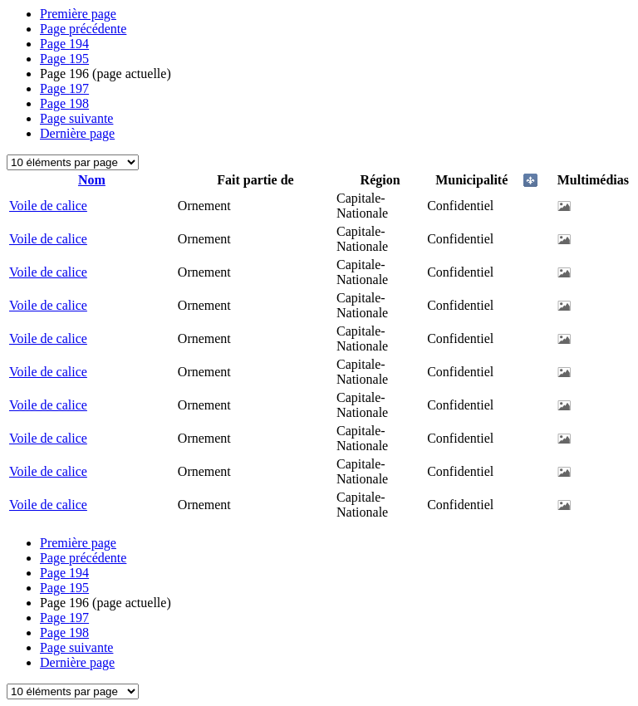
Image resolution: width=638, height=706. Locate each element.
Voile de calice (48, 206)
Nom (92, 180)
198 (64, 103)
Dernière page (77, 133)
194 (64, 44)
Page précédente (83, 29)
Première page (78, 14)
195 (64, 58)
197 (64, 88)
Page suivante (76, 118)
